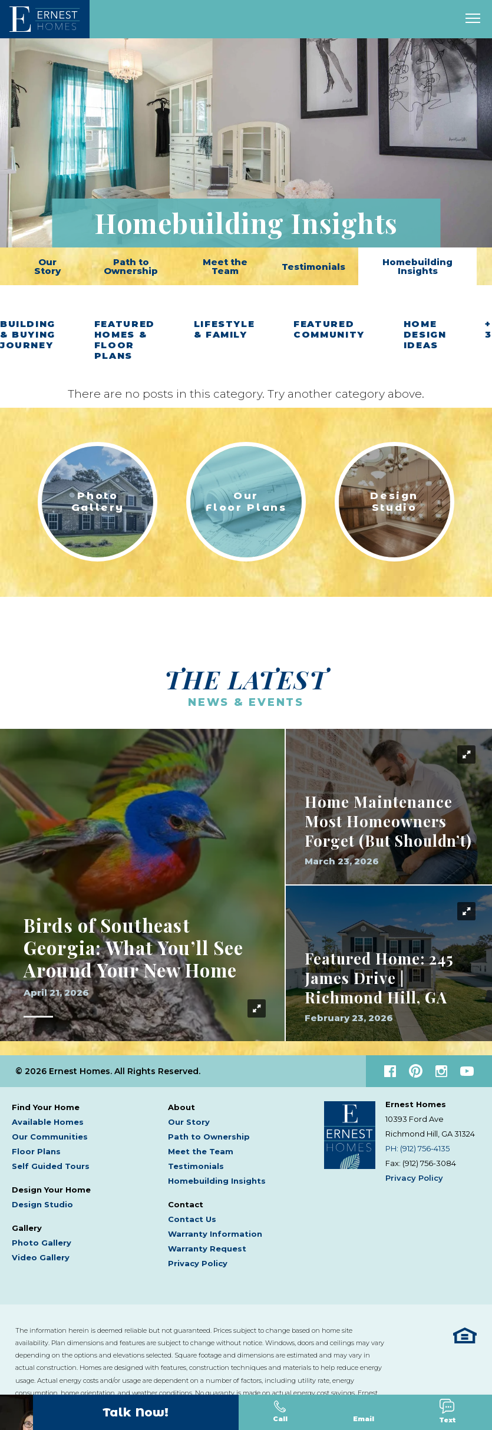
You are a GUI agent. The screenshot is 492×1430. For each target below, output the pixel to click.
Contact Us (192, 1217)
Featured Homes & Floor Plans (124, 340)
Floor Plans (36, 1149)
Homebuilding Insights (417, 266)
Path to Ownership (131, 266)
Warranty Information (215, 1232)
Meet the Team (225, 266)
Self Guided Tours (51, 1164)
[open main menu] (473, 19)
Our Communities (50, 1135)
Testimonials (313, 266)
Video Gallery (41, 1255)
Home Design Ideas (425, 335)
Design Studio (42, 1202)
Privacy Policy (197, 1261)
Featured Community (329, 329)
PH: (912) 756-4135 (417, 1146)
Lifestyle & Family (224, 329)
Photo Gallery (41, 1241)
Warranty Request (207, 1246)
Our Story (47, 266)
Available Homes (48, 1120)
